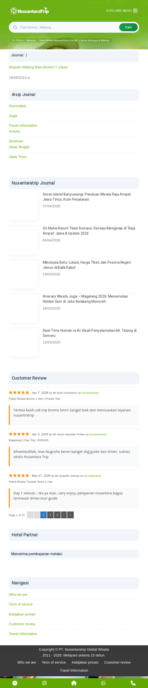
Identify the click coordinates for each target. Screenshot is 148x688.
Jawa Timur (18, 157)
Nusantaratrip (90, 392)
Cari (128, 27)
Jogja (13, 116)
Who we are (18, 594)
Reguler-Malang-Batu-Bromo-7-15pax (38, 67)
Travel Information (23, 125)
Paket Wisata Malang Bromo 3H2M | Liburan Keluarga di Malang (74, 40)
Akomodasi (17, 106)
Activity (14, 131)
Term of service (21, 604)
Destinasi (16, 141)
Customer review (22, 624)
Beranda (31, 40)
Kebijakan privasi (22, 614)
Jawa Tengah (19, 147)
